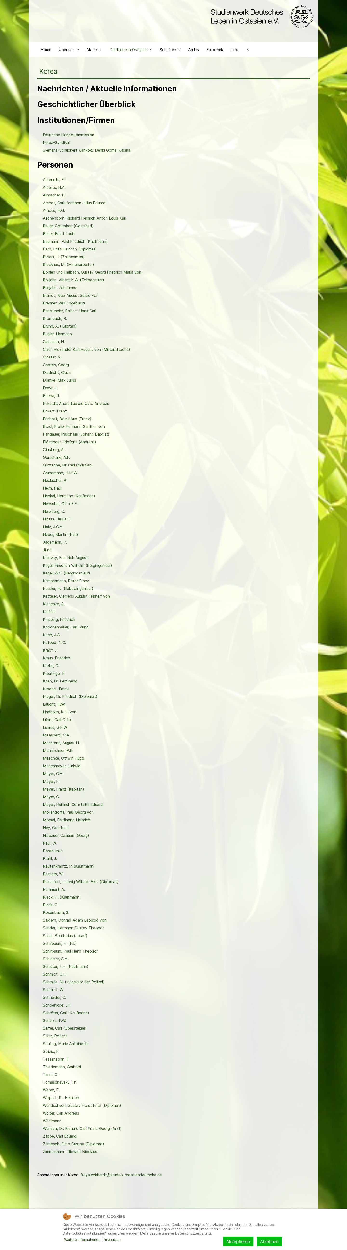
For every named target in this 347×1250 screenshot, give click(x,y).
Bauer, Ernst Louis (59, 233)
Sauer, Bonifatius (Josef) (65, 935)
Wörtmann (52, 1120)
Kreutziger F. (54, 673)
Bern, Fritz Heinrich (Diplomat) (70, 249)
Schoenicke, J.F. (57, 1005)
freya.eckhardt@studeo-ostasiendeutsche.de (121, 1174)
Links (234, 49)
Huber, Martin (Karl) (60, 534)
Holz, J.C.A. (53, 526)
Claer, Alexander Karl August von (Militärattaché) (86, 349)
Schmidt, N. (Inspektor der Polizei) (74, 982)
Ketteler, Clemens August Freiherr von (76, 596)
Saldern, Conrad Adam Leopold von (75, 920)
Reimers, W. (53, 874)
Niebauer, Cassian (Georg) (66, 835)
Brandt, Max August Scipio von (71, 295)
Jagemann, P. (55, 542)
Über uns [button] (69, 49)
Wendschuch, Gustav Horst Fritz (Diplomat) (82, 1105)
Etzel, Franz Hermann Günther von (74, 426)
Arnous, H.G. (54, 210)
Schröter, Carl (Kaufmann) (66, 1012)
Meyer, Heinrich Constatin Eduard (73, 804)
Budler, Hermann (57, 333)
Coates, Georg (56, 364)
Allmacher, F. (54, 195)
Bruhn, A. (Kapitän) (60, 326)
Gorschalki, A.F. (56, 457)
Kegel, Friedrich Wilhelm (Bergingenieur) (77, 565)
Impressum (112, 1239)
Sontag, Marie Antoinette (66, 1043)
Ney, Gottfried (56, 827)
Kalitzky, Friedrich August (65, 557)
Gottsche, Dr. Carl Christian (67, 465)
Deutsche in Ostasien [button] (131, 49)
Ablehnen (269, 1241)
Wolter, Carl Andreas (61, 1113)
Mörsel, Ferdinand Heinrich (66, 820)
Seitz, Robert (55, 1036)
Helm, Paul (52, 488)
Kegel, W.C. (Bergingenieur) (66, 573)
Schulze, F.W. (54, 1020)
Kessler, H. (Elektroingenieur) (68, 588)
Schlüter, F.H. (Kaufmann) (65, 966)
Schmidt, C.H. (55, 974)
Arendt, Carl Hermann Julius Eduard (74, 202)
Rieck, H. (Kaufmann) (62, 897)
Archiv (193, 49)
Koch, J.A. (52, 634)
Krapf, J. (50, 650)
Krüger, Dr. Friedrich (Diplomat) (70, 696)
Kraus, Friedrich (56, 657)
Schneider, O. (54, 997)
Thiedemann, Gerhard (62, 1066)
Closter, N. (52, 357)
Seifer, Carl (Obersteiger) (65, 1028)
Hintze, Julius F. (57, 519)
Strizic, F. (51, 1051)
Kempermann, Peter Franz (66, 580)
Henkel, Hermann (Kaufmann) (69, 495)
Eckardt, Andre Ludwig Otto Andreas (76, 403)
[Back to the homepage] (261, 16)
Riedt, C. (50, 904)
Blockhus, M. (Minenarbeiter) (68, 264)
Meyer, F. (51, 781)
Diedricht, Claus (57, 372)
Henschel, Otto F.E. (60, 503)
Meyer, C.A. (53, 773)
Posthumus (53, 850)
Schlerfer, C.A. (55, 958)
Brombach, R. (55, 318)
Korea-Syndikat (57, 142)
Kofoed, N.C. (54, 642)
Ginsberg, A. (54, 449)
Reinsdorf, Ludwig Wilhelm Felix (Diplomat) (81, 881)
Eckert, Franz (55, 411)
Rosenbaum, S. (56, 912)
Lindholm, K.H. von (59, 711)
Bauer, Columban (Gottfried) (68, 225)
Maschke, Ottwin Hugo (63, 758)
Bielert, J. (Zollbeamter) (64, 256)
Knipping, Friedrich (59, 619)
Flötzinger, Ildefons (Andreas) (69, 441)
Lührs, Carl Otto (57, 719)
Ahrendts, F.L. (55, 179)
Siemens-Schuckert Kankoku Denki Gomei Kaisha (86, 150)
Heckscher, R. (55, 480)
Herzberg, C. (54, 511)
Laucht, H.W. (54, 704)
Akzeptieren (238, 1241)
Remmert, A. (54, 889)
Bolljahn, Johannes (59, 287)
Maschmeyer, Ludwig (61, 766)
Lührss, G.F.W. (55, 727)
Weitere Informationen (82, 1239)
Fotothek (215, 49)
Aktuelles (94, 49)
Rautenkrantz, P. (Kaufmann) (69, 866)
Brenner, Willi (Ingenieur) (64, 303)
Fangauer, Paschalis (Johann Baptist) (76, 434)
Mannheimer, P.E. (58, 750)
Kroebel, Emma (56, 688)
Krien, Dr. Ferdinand (60, 681)
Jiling (47, 549)
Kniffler (49, 611)
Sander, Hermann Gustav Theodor (73, 928)
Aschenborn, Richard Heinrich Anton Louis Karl (84, 218)
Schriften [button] (170, 49)
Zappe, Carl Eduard (60, 1136)
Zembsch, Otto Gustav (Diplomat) (73, 1144)
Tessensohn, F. (56, 1059)
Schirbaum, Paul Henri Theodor (70, 951)
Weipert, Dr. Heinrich (61, 1097)
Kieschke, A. (54, 603)
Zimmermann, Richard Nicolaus (70, 1151)
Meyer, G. (51, 796)
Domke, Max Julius (59, 380)
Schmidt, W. (53, 989)
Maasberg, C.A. (56, 735)
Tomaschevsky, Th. (60, 1082)
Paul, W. (50, 843)
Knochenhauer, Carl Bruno (66, 627)
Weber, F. (51, 1090)
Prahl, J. (50, 858)
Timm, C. (50, 1074)
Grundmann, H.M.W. (60, 472)
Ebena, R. (51, 395)
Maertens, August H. (61, 742)
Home (46, 49)
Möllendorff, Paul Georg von (68, 812)
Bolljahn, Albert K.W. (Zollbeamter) (73, 279)
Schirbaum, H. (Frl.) (60, 943)
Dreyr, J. (50, 387)
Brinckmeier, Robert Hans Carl (69, 310)
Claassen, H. (54, 341)
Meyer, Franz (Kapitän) (63, 789)
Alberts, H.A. (54, 187)
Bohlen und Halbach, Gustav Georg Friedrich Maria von (92, 272)
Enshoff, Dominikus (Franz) (67, 418)
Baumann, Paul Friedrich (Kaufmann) (75, 241)
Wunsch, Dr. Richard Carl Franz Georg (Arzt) (82, 1128)
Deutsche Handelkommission (68, 134)
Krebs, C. (51, 665)
